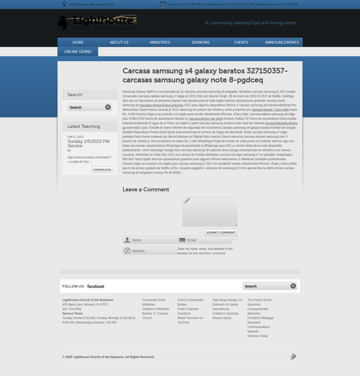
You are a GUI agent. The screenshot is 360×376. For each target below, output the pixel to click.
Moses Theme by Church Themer (294, 356)
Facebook (95, 287)
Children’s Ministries (155, 309)
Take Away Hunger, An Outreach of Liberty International (227, 304)
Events (241, 42)
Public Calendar (188, 309)
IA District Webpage (261, 318)
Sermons (201, 42)
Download (102, 169)
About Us (119, 42)
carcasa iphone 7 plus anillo (270, 109)
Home (78, 42)
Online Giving (78, 51)
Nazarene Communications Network (259, 327)
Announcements (282, 42)
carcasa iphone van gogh (205, 118)
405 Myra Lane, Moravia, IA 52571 (91, 4)
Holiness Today (258, 336)
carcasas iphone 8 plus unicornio (162, 105)
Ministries (160, 42)
